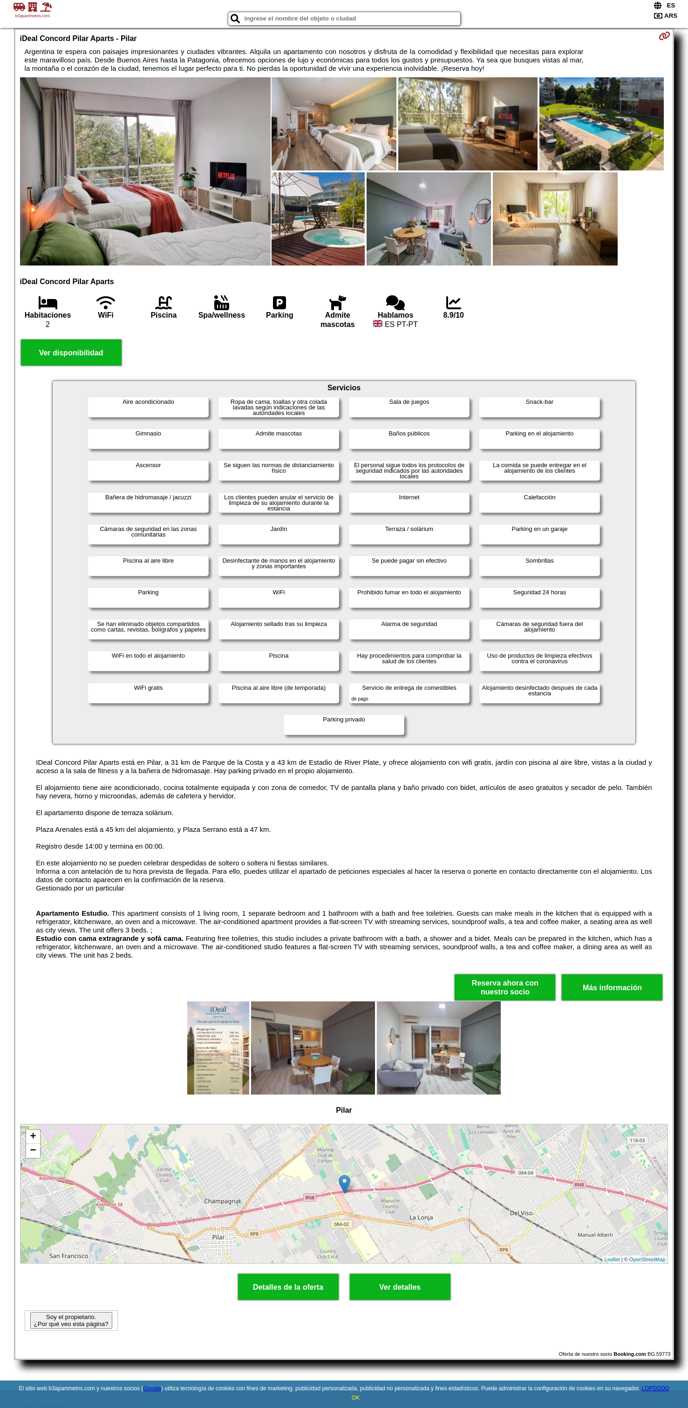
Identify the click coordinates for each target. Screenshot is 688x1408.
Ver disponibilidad (71, 353)
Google (152, 1388)
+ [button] (33, 1137)
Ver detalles (400, 1287)
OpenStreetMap (647, 1259)
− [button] (33, 1151)
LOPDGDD (655, 1388)
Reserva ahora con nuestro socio (505, 987)
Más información (612, 988)
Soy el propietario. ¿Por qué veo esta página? (71, 1320)
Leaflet (612, 1259)
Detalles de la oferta (288, 1287)
